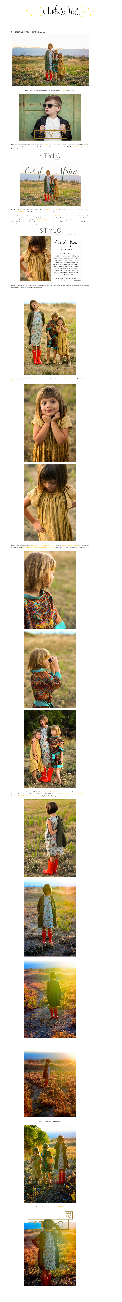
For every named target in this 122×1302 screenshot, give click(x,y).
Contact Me (29, 25)
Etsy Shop (46, 25)
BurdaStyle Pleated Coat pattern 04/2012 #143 (73, 793)
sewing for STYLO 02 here (20, 211)
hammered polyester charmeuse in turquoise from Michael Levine (39, 547)
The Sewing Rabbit (71, 209)
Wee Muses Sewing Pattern (54, 791)
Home (13, 25)
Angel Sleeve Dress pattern (38, 378)
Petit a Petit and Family (51, 209)
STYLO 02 (84, 146)
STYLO (64, 90)
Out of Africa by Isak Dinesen (62, 215)
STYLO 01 (76, 146)
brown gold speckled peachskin (70, 545)
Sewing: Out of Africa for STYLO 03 (28, 32)
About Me (20, 25)
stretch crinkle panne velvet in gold (67, 378)
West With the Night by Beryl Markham (47, 220)
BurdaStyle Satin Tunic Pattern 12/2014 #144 (42, 545)
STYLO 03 (61, 1207)
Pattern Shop (38, 25)
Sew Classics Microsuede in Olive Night (25, 796)
